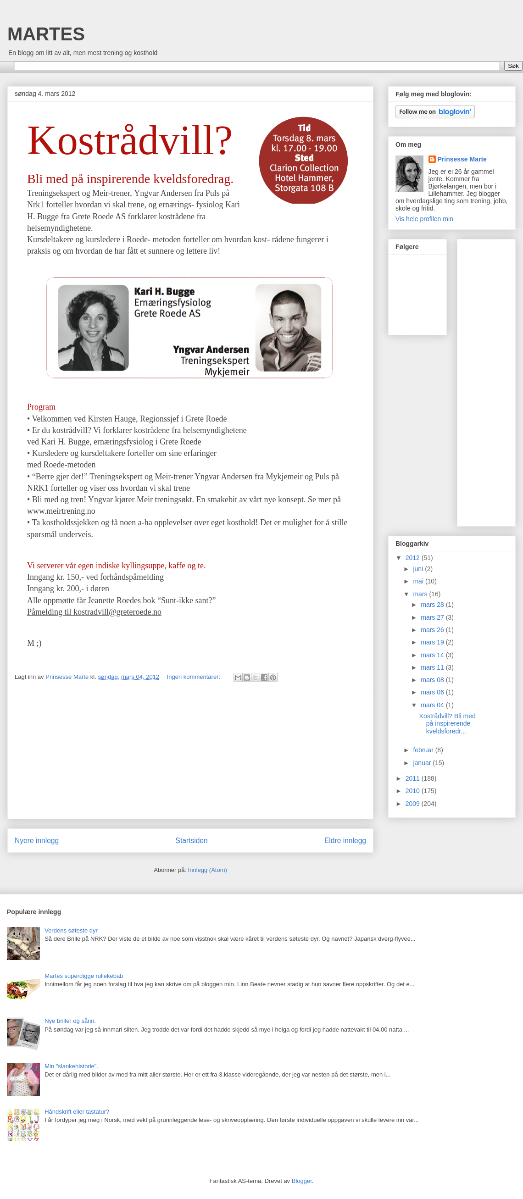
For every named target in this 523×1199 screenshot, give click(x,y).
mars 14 (433, 655)
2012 (414, 557)
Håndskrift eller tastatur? (77, 1111)
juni (419, 568)
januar (423, 762)
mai (419, 581)
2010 (414, 790)
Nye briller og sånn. (70, 1020)
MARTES (46, 34)
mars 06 (433, 692)
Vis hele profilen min (424, 218)
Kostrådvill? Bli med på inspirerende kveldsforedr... (447, 723)
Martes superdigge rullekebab (84, 975)
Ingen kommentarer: (194, 676)
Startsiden (191, 840)
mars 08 (433, 679)
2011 (414, 778)
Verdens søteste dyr (71, 930)
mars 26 (433, 629)
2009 (414, 803)
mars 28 (433, 604)
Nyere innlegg (37, 840)
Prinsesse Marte (462, 159)
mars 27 (433, 617)
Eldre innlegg (345, 840)
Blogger (302, 1180)
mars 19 (433, 642)
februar (424, 750)
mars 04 (433, 705)
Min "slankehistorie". (71, 1066)
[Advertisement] (190, 754)
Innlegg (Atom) (207, 869)
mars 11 (433, 667)
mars (421, 594)
